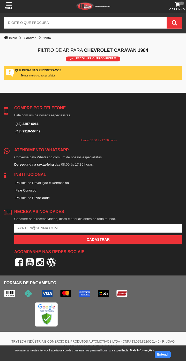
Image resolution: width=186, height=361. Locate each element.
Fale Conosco (26, 190)
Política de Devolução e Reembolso (42, 183)
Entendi (162, 354)
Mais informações (142, 350)
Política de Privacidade (33, 198)
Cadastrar (98, 239)
